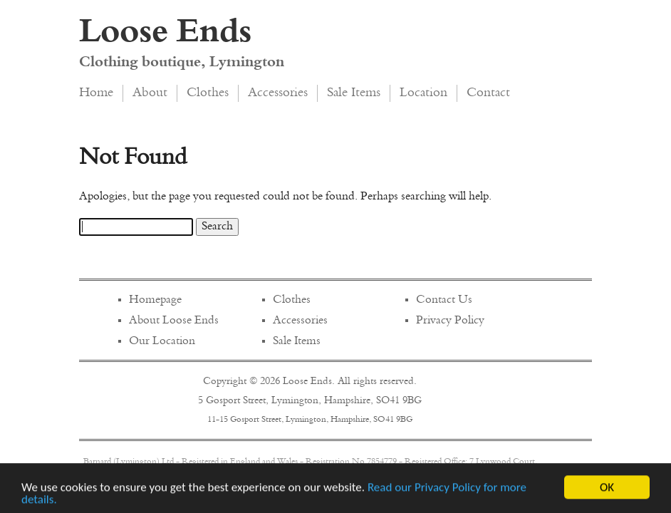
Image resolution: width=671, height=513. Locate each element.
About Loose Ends (174, 320)
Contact (488, 93)
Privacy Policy (450, 320)
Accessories (278, 93)
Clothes (208, 93)
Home (96, 93)
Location (423, 93)
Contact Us (444, 300)
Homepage (155, 300)
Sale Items (353, 93)
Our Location (162, 341)
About (149, 93)
